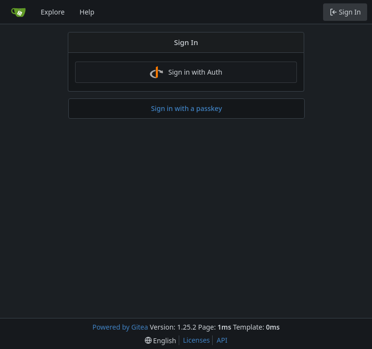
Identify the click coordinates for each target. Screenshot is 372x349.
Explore (52, 11)
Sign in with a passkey (186, 108)
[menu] (160, 340)
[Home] (18, 12)
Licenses (196, 340)
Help (86, 11)
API (222, 340)
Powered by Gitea (120, 327)
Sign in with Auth (186, 72)
